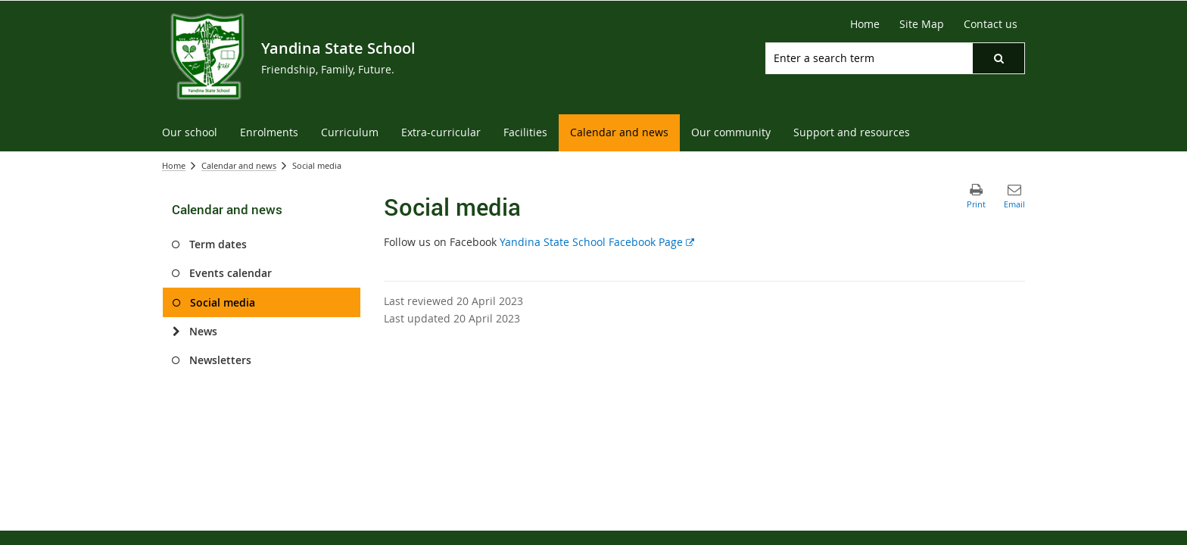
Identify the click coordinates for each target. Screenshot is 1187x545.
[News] (176, 331)
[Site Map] (922, 24)
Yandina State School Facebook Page (597, 242)
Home (173, 165)
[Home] (865, 24)
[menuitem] (190, 132)
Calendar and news (238, 165)
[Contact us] (990, 24)
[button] (998, 58)
